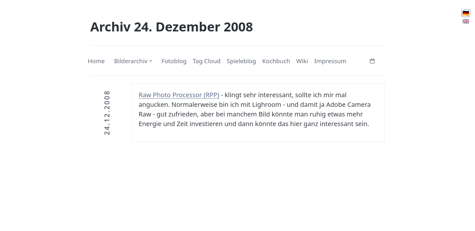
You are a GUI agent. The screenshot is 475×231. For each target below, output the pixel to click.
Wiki (302, 61)
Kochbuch (276, 61)
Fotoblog (174, 61)
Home (96, 61)
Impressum (330, 61)
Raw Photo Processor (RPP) (179, 94)
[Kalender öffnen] (372, 60)
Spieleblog (241, 61)
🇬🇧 (466, 21)
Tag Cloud (207, 61)
